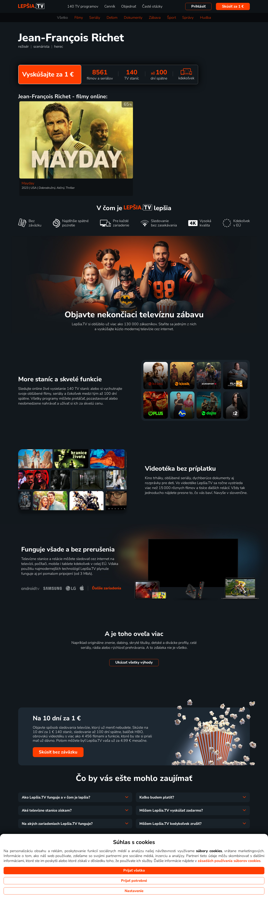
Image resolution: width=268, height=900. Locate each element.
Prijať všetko (134, 870)
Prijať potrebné (134, 880)
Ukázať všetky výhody (134, 662)
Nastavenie (134, 890)
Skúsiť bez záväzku (58, 752)
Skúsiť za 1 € (233, 6)
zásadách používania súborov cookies (229, 860)
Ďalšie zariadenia (106, 588)
